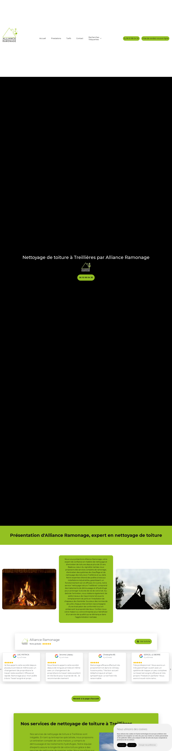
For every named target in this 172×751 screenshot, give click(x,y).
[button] (101, 38)
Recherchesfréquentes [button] (94, 38)
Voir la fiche (143, 642)
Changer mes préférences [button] (147, 745)
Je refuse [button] (132, 745)
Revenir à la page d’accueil (86, 699)
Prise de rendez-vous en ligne (155, 38)
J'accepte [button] (122, 745)
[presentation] (1, 669)
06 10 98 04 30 (131, 38)
